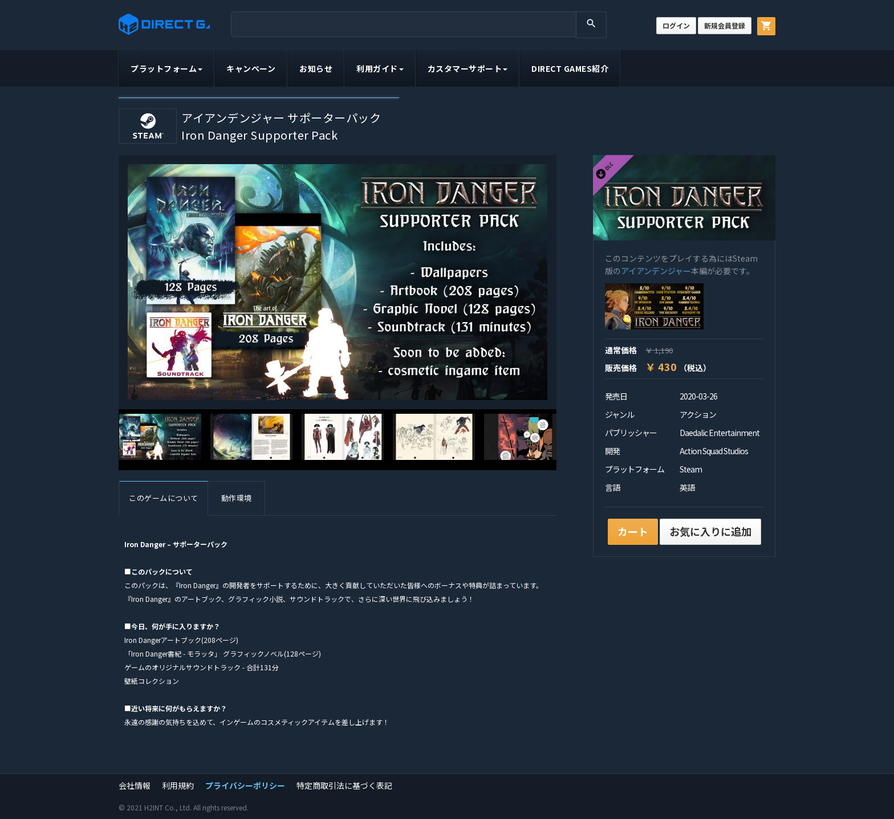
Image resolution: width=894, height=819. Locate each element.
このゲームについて (163, 497)
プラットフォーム (166, 68)
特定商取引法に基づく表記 (344, 785)
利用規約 (178, 785)
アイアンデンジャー (656, 270)
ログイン (676, 25)
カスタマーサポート (468, 68)
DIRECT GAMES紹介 (569, 68)
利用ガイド (380, 68)
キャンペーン (250, 68)
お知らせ (315, 68)
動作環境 (236, 497)
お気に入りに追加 (710, 531)
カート (632, 531)
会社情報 (135, 785)
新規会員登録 (724, 25)
